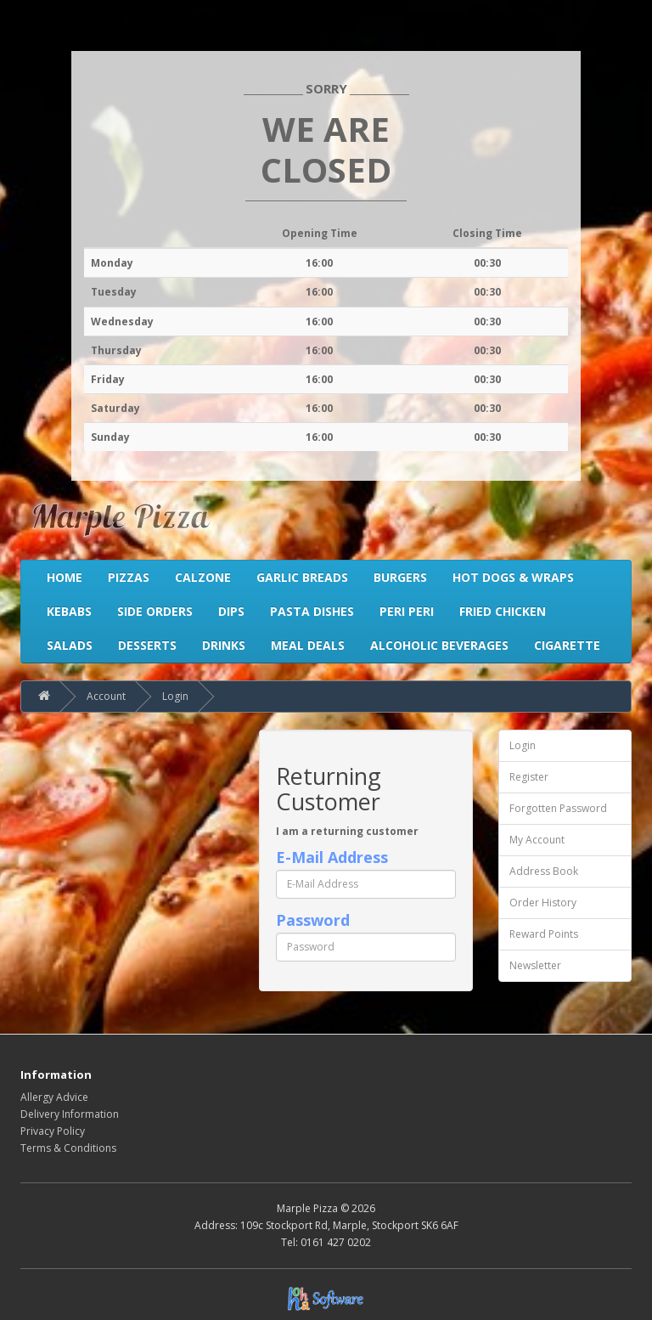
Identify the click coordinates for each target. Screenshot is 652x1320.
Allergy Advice (54, 1097)
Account (106, 696)
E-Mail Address (332, 857)
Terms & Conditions (68, 1148)
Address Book (543, 871)
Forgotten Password (558, 808)
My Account (537, 839)
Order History (542, 902)
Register (528, 777)
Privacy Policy (52, 1131)
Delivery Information (69, 1114)
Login (175, 696)
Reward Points (543, 934)
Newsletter (535, 965)
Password (313, 919)
